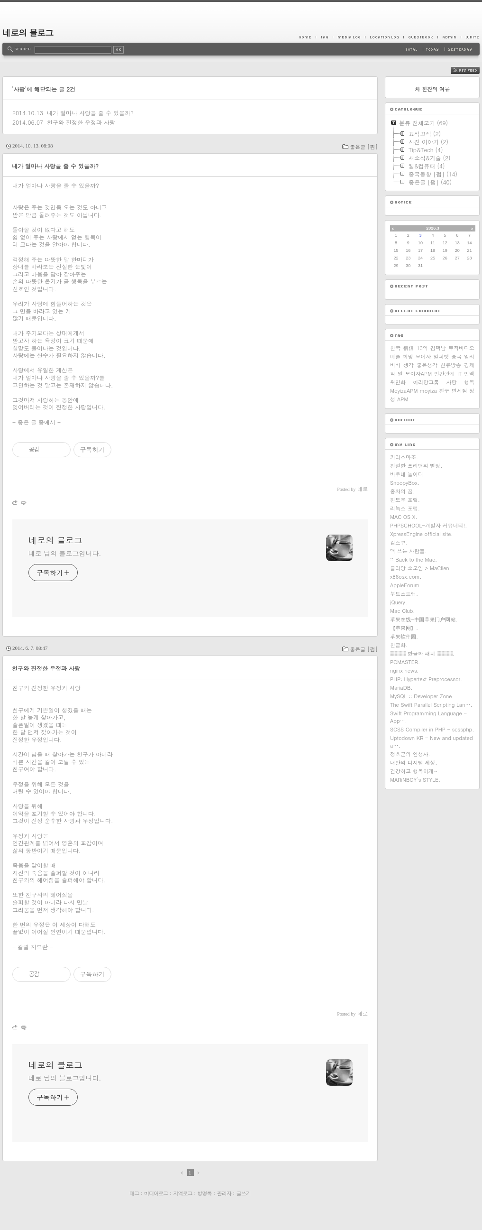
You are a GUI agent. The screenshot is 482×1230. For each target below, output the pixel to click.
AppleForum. (405, 585)
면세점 (459, 390)
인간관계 (444, 373)
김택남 (438, 347)
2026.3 (432, 228)
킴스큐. (399, 542)
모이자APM (418, 373)
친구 (444, 390)
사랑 (451, 382)
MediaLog (349, 37)
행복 (469, 382)
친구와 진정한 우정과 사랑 (81, 122)
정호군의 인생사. (410, 754)
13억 (422, 347)
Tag (324, 37)
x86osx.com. (406, 576)
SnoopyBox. (404, 482)
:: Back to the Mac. (413, 559)
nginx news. (404, 670)
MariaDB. (401, 687)
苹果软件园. (404, 636)
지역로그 (182, 1193)
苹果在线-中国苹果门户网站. (424, 619)
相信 (408, 347)
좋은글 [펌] (364, 146)
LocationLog (384, 37)
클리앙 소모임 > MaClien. (420, 568)
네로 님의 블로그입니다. (64, 553)
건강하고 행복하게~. (415, 771)
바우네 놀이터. (407, 474)
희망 (408, 356)
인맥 (469, 373)
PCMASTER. (405, 662)
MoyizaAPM (404, 390)
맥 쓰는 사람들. (408, 551)
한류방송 (450, 365)
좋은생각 (427, 365)
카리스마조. (404, 457)
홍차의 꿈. (402, 491)
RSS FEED (472, 70)
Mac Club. (402, 610)
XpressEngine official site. (421, 533)
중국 (456, 356)
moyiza (428, 390)
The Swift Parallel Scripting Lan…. (431, 704)
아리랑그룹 (426, 382)
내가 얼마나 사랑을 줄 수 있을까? (90, 113)
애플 (395, 356)
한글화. (399, 644)
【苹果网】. (404, 627)
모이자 (423, 356)
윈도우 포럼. (405, 499)
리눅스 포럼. (405, 508)
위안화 (398, 382)
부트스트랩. (404, 593)
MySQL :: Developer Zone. (422, 696)
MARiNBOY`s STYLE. (415, 779)
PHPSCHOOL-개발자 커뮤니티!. (428, 525)
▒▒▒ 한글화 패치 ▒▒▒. (422, 653)
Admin (449, 37)
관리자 (224, 1193)
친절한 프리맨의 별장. (416, 465)
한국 (395, 347)
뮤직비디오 (461, 347)
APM (402, 399)
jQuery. (398, 602)
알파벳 (441, 356)
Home (308, 37)
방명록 (205, 1193)
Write (470, 37)
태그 (134, 1193)
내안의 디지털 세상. (413, 762)
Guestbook (420, 37)
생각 (408, 365)
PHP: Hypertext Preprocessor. (426, 679)
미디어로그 (156, 1193)
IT (459, 373)
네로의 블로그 (27, 32)
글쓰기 (243, 1193)
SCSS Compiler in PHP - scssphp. (432, 729)
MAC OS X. (404, 516)
